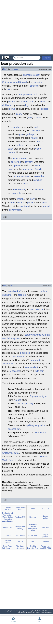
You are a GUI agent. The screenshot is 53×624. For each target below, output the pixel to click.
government (15, 210)
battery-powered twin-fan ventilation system (26, 337)
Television (45, 541)
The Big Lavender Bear (32, 547)
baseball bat (27, 101)
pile (21, 134)
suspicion (24, 206)
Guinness (7, 82)
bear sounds (18, 356)
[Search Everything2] (27, 58)
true (30, 117)
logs (27, 105)
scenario (38, 117)
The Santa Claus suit (20, 547)
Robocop (43, 109)
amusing (34, 86)
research (39, 189)
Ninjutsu (20, 541)
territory (29, 162)
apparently (16, 193)
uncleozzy (14, 69)
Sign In (47, 58)
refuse (20, 145)
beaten (11, 101)
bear (20, 94)
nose (25, 183)
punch (30, 202)
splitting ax (31, 425)
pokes (17, 165)
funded (46, 206)
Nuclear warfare (45, 517)
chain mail (7, 295)
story (32, 199)
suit (8, 89)
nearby (34, 138)
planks (41, 425)
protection (35, 75)
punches (37, 180)
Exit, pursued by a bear (7, 508)
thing (5, 69)
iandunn (13, 285)
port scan (7, 536)
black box (25, 353)
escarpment (40, 432)
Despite (38, 169)
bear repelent (31, 367)
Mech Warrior (36, 309)
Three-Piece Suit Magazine (7, 547)
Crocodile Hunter (10, 453)
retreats (21, 189)
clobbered (7, 105)
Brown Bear (32, 536)
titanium (43, 291)
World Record (20, 82)
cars (43, 101)
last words (36, 360)
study (10, 149)
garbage (30, 134)
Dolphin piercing (45, 536)
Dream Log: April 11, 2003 (45, 547)
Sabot (18, 400)
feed (39, 141)
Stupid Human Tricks (20, 508)
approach (23, 158)
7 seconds (15, 371)
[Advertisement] (26, 27)
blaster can (8, 363)
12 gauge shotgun (37, 396)
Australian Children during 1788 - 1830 (33, 528)
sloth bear (45, 528)
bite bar (39, 371)
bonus (12, 109)
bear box (45, 508)
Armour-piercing (25, 403)
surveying (16, 162)
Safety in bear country (20, 528)
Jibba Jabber (20, 536)
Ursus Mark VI (14, 291)
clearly (19, 114)
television (37, 82)
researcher (15, 127)
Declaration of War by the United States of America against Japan (7, 517)
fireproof (22, 295)
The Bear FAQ (20, 517)
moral (20, 199)
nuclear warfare (21, 176)
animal (26, 75)
